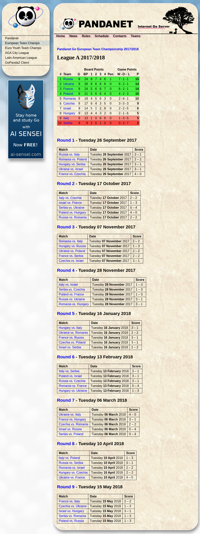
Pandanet (12, 38)
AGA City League (17, 53)
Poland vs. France (71, 294)
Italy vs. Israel (68, 284)
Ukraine (68, 84)
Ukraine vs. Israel (71, 169)
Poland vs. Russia (71, 520)
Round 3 (66, 227)
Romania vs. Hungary (74, 304)
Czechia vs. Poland (72, 342)
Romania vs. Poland (73, 159)
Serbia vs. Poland (71, 434)
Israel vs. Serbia (70, 347)
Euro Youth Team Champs (23, 48)
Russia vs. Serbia (71, 462)
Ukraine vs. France (72, 477)
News (73, 36)
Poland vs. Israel (70, 376)
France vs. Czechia (72, 174)
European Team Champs (22, 43)
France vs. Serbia (71, 256)
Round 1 (66, 140)
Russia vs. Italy (69, 154)
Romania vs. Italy (71, 241)
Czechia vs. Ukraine (73, 506)
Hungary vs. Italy (70, 327)
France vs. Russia (71, 337)
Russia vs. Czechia (72, 381)
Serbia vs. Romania (72, 516)
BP (86, 74)
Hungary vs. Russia (72, 246)
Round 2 (66, 183)
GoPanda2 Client (17, 62)
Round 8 (66, 443)
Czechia (69, 103)
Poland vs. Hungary (72, 212)
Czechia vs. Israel (71, 260)
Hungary (69, 113)
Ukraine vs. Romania (73, 332)
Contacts (119, 36)
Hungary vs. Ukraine (73, 390)
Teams (136, 36)
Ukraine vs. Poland (72, 251)
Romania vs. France (73, 385)
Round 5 (66, 313)
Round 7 (66, 400)
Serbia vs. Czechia (72, 289)
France (68, 88)
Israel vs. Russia (70, 429)
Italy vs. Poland (69, 458)
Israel (67, 108)
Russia (68, 79)
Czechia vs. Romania (73, 424)
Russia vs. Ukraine (72, 299)
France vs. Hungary (72, 419)
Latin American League (21, 57)
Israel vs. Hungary (71, 511)
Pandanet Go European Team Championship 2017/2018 (98, 49)
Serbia (67, 123)
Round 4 (66, 270)
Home (60, 36)
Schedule (102, 36)
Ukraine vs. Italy (70, 414)
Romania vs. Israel (72, 467)
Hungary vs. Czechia (73, 472)
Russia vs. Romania (73, 217)
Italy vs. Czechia (70, 197)
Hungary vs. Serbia (72, 164)
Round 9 (66, 486)
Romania (69, 98)
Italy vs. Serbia (69, 371)
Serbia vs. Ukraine (71, 207)
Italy (66, 118)
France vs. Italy (69, 501)
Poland (68, 93)
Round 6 (66, 356)
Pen (110, 74)
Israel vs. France (70, 202)
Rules (86, 36)
